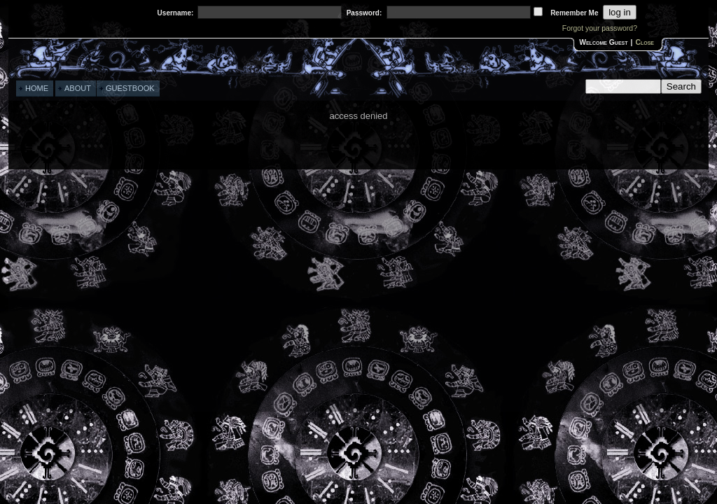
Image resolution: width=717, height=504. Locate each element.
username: (176, 13)
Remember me (574, 13)
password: (364, 13)
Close (644, 42)
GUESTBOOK (130, 88)
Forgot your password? (599, 28)
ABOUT (77, 88)
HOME (36, 88)
